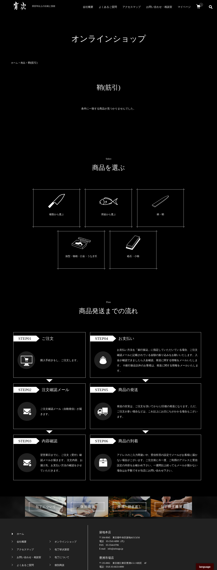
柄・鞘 (107, 214)
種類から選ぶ (47, 214)
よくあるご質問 (108, 7)
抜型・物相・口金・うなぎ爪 (137, 217)
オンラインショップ (66, 495)
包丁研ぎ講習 (62, 503)
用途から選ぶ (77, 214)
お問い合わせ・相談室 (159, 7)
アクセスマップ (131, 7)
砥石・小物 (166, 214)
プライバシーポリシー (29, 527)
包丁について (62, 511)
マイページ (184, 7)
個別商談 (59, 519)
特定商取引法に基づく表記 (69, 527)
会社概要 (88, 7)
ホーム (20, 488)
